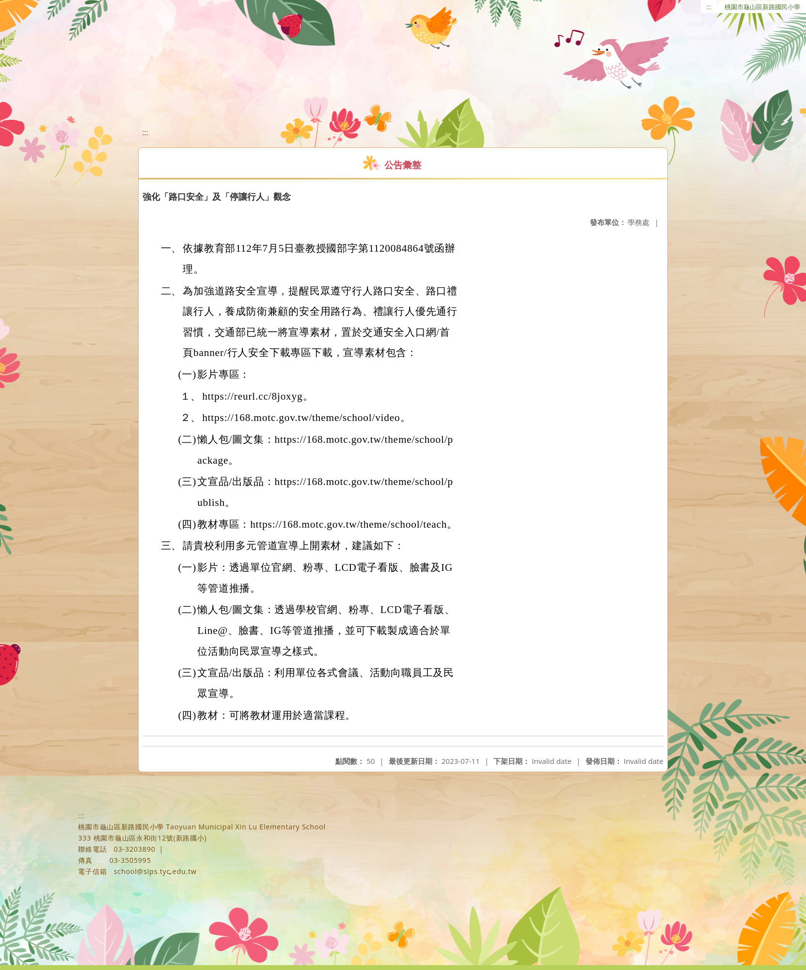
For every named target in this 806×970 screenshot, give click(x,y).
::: (709, 6)
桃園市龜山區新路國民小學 (762, 6)
